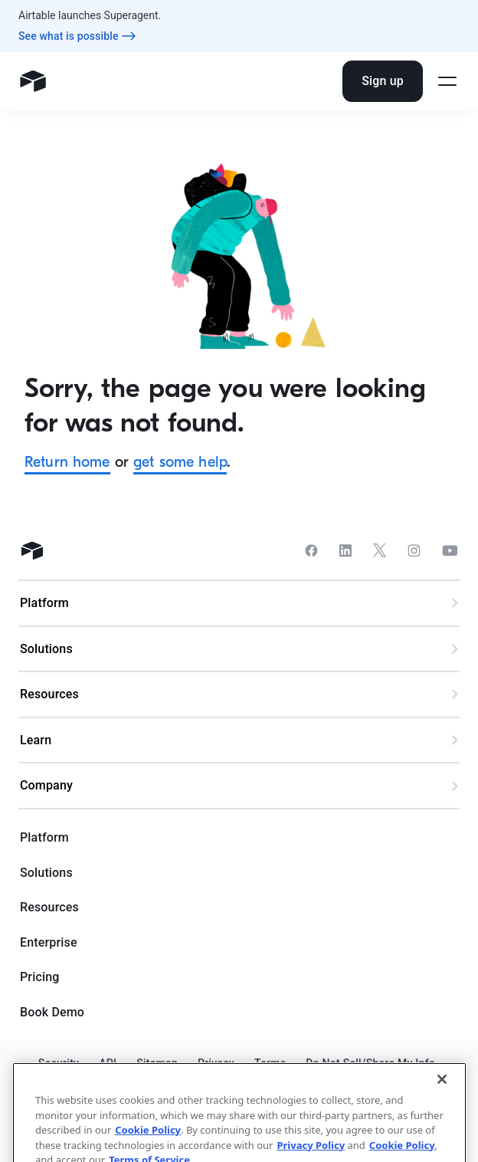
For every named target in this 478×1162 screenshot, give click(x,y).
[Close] (442, 1112)
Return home (67, 462)
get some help (180, 462)
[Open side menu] (447, 81)
